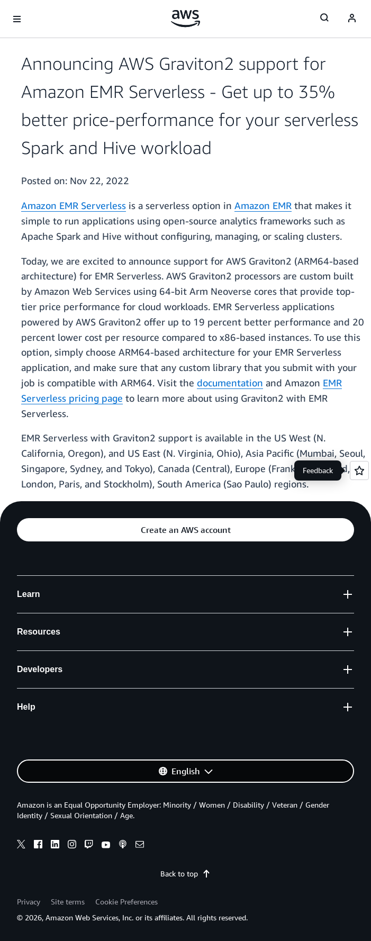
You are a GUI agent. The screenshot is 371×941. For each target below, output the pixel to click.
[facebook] (38, 846)
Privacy (28, 901)
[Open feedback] (359, 470)
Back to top (185, 873)
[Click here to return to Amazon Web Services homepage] (185, 18)
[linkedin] (55, 846)
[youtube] (106, 846)
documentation (230, 382)
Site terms (68, 901)
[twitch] (89, 846)
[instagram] (72, 846)
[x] (21, 846)
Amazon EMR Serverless (73, 205)
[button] (185, 529)
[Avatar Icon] (352, 19)
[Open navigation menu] (16, 19)
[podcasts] (123, 846)
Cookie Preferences (126, 901)
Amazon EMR (263, 205)
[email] (139, 846)
